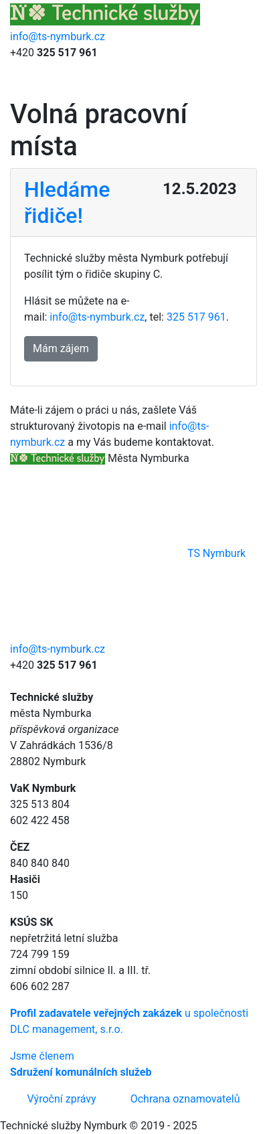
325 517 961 (196, 317)
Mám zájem (61, 348)
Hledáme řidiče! (67, 202)
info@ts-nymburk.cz (57, 36)
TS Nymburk (128, 553)
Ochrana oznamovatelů (185, 1098)
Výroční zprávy (61, 1098)
